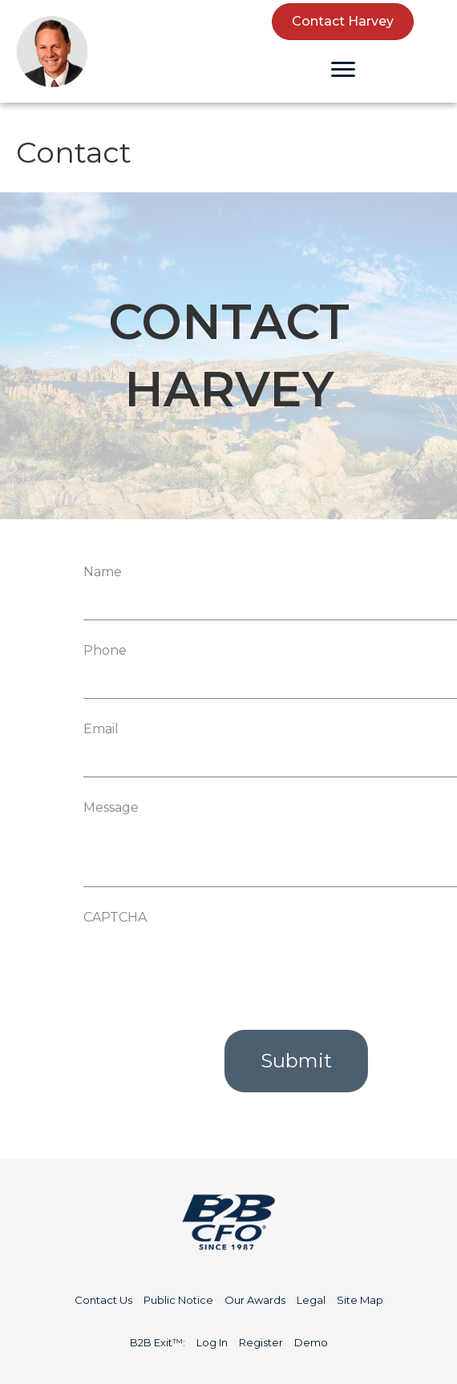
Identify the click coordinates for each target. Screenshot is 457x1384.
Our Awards (254, 1299)
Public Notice (178, 1299)
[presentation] (256, 963)
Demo (311, 1342)
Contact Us (103, 1299)
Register (261, 1342)
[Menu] (343, 69)
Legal (311, 1299)
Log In (212, 1342)
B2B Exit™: (157, 1342)
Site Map (360, 1299)
